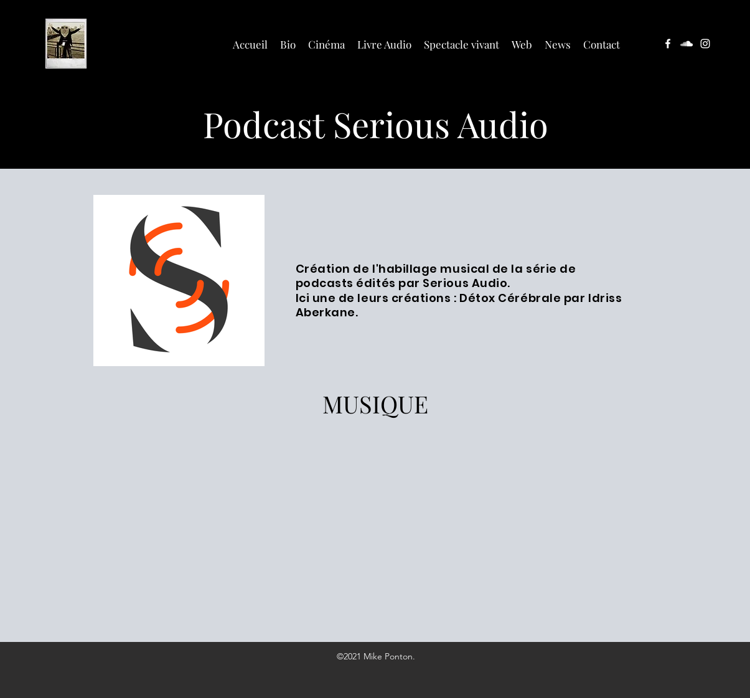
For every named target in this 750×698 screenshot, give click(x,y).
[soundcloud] (686, 43)
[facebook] (668, 43)
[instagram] (705, 43)
